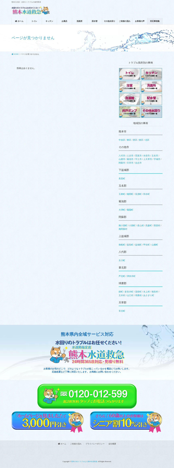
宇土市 (138, 159)
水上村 (146, 292)
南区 (141, 140)
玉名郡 (122, 185)
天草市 (130, 163)
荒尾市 (138, 155)
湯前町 (138, 292)
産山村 (140, 225)
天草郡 (122, 302)
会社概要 (112, 444)
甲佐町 (146, 245)
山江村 (130, 295)
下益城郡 (124, 170)
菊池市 (130, 159)
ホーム (62, 444)
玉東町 (122, 194)
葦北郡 (122, 267)
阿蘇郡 (122, 217)
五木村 (122, 295)
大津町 (122, 210)
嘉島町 (130, 245)
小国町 (132, 225)
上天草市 (147, 159)
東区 (129, 140)
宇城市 (157, 159)
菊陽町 (130, 210)
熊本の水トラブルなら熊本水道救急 (84, 461)
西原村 (157, 225)
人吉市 (130, 155)
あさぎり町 (148, 295)
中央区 (122, 140)
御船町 (122, 245)
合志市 (138, 163)
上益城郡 (124, 236)
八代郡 (122, 251)
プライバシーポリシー (95, 444)
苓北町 (122, 311)
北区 (147, 140)
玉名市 (155, 155)
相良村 (155, 292)
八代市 (122, 155)
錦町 (121, 292)
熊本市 (122, 131)
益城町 (138, 245)
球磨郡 (122, 283)
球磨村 (138, 295)
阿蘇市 (122, 163)
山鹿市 (122, 159)
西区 (135, 140)
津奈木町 (131, 276)
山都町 (155, 245)
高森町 (148, 225)
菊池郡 (122, 201)
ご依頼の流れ (76, 444)
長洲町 (138, 194)
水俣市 (146, 155)
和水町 (146, 194)
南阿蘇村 (123, 229)
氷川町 (122, 260)
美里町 (122, 178)
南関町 (130, 194)
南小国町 (123, 225)
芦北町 (122, 276)
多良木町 (129, 292)
